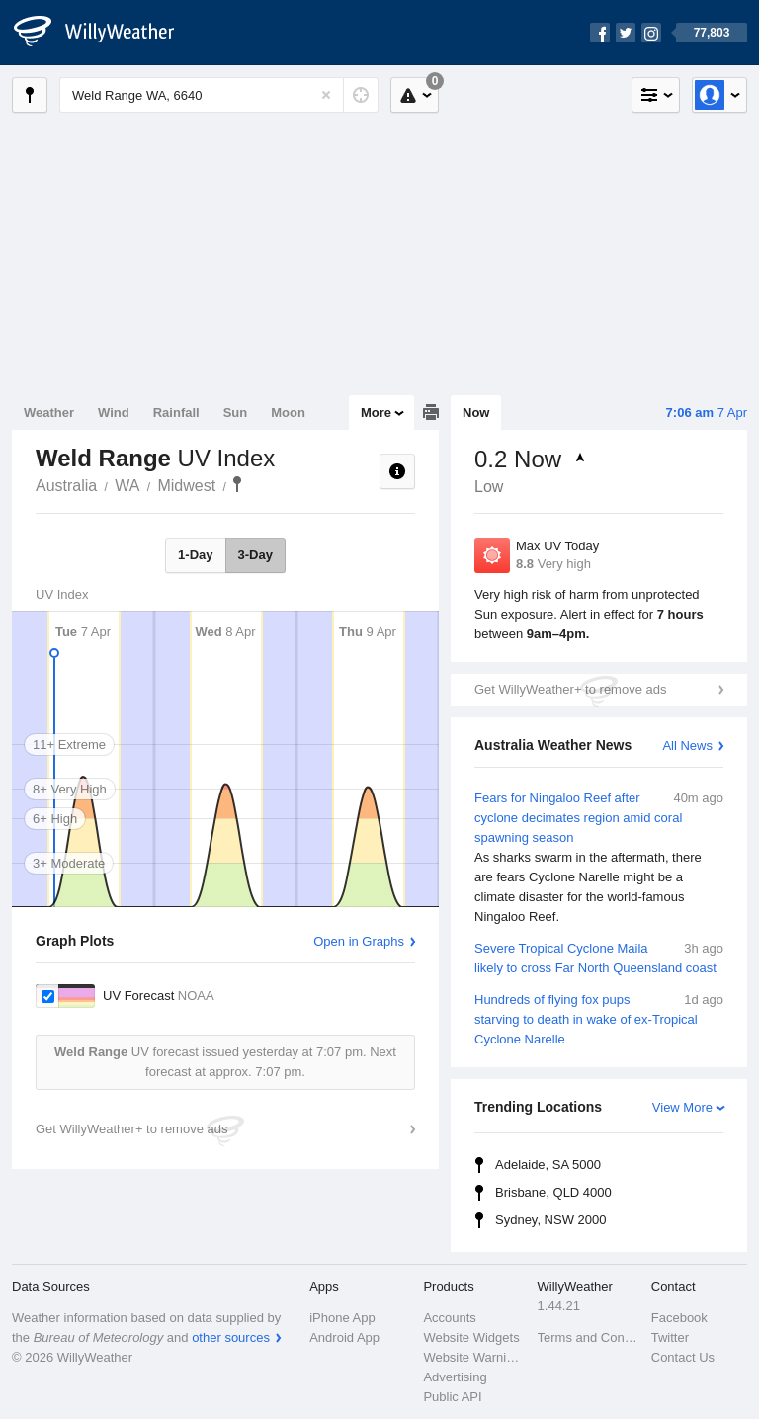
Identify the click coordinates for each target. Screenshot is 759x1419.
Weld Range (237, 484)
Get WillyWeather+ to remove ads (570, 689)
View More (682, 1107)
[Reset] (326, 95)
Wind (113, 412)
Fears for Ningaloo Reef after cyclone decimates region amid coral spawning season (598, 858)
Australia (66, 485)
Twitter (670, 1337)
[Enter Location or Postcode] (219, 95)
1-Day (195, 554)
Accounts (449, 1317)
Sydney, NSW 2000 (550, 1219)
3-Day (255, 554)
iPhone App (342, 1317)
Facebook (679, 1317)
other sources (231, 1337)
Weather (49, 412)
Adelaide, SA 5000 (548, 1164)
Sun (235, 412)
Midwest (186, 485)
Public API (452, 1396)
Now (476, 412)
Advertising (454, 1377)
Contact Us (683, 1357)
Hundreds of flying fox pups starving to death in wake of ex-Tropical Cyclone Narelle (598, 1018)
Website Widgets (471, 1337)
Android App (344, 1337)
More (376, 412)
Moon (288, 412)
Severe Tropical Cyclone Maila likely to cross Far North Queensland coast (598, 957)
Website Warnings (474, 1357)
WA (127, 485)
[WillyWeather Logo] (105, 32)
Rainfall (176, 412)
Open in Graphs (358, 941)
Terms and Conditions (588, 1337)
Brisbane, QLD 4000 (553, 1192)
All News (687, 745)
